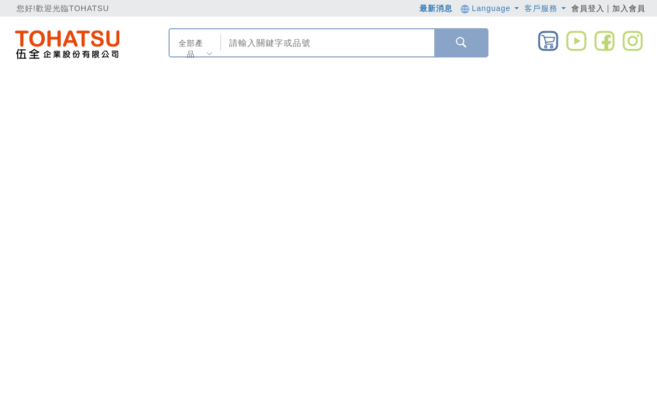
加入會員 (628, 8)
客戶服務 (545, 8)
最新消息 (436, 8)
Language (490, 8)
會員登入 (588, 8)
